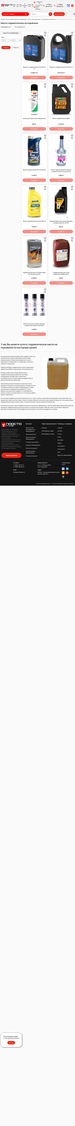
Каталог (14, 5)
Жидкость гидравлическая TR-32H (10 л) (34, 68)
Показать (6, 47)
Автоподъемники (31, 434)
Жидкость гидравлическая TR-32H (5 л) (61, 67)
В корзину (34, 77)
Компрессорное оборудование (30, 452)
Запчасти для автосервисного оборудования (30, 429)
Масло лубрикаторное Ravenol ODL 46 (34, 221)
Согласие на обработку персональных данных (63, 483)
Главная (60, 428)
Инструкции (61, 449)
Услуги (18, 5)
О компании (24, 5)
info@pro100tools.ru (19, 472)
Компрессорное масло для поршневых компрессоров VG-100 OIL (61, 222)
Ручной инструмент (31, 448)
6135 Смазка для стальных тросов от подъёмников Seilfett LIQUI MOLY (34, 324)
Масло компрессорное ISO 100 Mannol (34, 170)
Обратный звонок (11, 455)
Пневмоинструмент (32, 456)
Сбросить (16, 47)
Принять (11, 1043)
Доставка (60, 440)
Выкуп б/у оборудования (65, 455)
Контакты (29, 5)
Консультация (59, 14)
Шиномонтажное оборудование (31, 438)
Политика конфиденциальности (43, 483)
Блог (32, 5)
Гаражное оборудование (33, 445)
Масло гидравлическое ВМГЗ (61, 118)
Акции (20, 5)
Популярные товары (48, 431)
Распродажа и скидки (48, 434)
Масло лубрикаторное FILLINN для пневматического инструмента (61, 170)
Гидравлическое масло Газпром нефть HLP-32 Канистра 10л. (34, 273)
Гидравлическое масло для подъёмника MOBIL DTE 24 (61, 273)
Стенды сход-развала (32, 442)
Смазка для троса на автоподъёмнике (34, 118)
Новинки (44, 428)
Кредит (60, 443)
